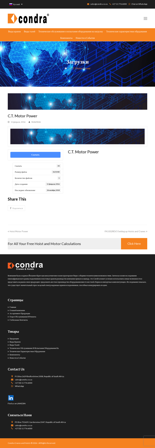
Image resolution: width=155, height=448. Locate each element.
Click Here (134, 243)
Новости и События (85, 38)
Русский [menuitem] (16, 4)
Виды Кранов (15, 342)
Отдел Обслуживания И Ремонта (23, 316)
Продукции (14, 338)
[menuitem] (16, 4)
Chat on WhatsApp (139, 4)
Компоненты (66, 38)
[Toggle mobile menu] (145, 18)
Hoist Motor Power (18, 231)
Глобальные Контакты (19, 320)
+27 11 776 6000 (119, 4)
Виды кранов (14, 31)
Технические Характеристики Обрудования (27, 351)
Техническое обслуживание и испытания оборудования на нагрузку (70, 31)
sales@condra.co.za (99, 4)
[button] (16, 208)
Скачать (35, 154)
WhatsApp (19, 386)
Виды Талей (14, 345)
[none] (16, 4)
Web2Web (36, 122)
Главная (13, 307)
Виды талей (29, 31)
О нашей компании (17, 310)
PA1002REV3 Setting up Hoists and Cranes (126, 231)
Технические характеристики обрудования (126, 31)
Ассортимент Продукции (20, 313)
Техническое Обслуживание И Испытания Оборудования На (34, 348)
